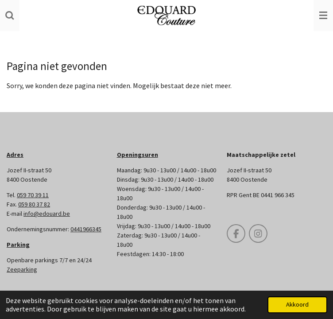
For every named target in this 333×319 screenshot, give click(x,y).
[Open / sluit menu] (323, 15)
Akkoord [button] (297, 304)
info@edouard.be (46, 214)
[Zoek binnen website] (9, 15)
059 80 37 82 (34, 204)
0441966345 (85, 229)
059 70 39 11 (33, 195)
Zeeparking (22, 269)
